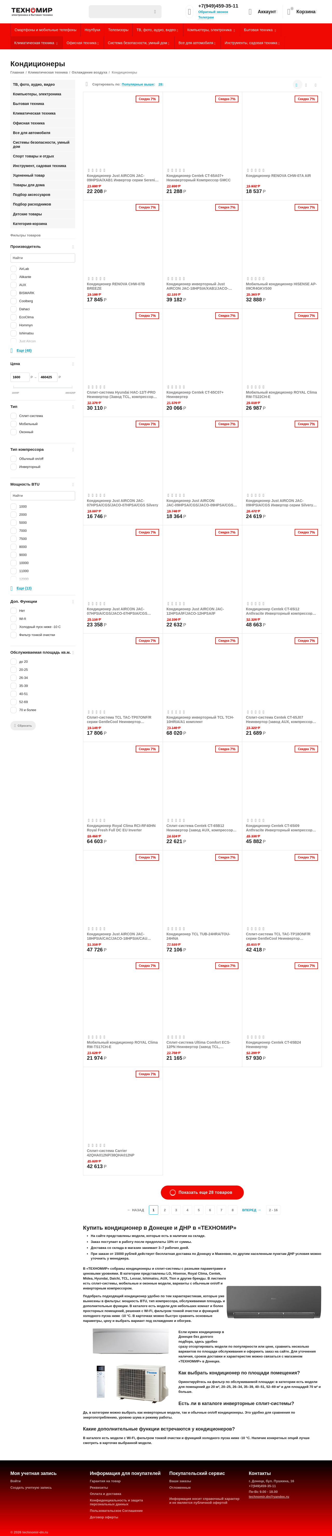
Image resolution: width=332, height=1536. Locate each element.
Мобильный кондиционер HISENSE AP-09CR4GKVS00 (281, 286)
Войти (15, 1481)
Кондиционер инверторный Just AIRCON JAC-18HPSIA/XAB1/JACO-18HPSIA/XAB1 (198, 286)
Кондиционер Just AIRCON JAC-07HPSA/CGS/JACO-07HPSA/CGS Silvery (122, 503)
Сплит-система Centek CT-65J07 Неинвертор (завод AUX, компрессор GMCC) (279, 719)
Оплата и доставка (105, 1494)
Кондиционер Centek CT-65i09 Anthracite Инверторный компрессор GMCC (279, 828)
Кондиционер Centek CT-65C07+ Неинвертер (195, 394)
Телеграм (206, 17)
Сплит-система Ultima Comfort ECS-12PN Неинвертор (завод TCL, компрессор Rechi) (199, 1044)
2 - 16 (273, 1210)
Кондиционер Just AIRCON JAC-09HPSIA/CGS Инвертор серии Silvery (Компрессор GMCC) (279, 503)
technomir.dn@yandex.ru (269, 1497)
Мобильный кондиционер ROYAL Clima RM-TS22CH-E (281, 394)
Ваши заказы (180, 1481)
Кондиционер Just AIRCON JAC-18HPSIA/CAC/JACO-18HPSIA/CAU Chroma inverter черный (117, 936)
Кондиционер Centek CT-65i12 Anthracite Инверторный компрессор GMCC (279, 611)
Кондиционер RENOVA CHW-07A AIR (278, 176)
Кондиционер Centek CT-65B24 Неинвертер (273, 1044)
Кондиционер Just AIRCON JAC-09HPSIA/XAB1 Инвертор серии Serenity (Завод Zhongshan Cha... (122, 178)
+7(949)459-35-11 (218, 6)
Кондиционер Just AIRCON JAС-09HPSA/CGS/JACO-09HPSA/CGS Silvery (200, 503)
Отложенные (180, 1487)
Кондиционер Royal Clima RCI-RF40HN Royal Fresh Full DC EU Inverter (121, 828)
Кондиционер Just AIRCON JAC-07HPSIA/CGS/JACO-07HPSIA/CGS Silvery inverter (117, 611)
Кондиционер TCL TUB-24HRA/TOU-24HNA (198, 936)
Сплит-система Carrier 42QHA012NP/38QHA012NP (110, 1153)
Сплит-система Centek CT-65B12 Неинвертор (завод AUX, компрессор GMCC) (200, 828)
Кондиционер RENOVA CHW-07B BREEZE (116, 286)
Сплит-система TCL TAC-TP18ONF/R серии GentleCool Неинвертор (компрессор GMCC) (278, 936)
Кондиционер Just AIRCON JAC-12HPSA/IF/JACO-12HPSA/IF (195, 611)
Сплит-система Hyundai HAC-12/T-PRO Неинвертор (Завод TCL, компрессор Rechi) (121, 394)
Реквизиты (99, 1487)
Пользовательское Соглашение (116, 1511)
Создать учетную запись (31, 1487)
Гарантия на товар (105, 1481)
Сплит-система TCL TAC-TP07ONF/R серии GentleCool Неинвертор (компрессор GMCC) (119, 719)
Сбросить (23, 725)
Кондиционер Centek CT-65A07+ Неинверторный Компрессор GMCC (199, 178)
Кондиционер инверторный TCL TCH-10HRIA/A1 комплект (200, 719)
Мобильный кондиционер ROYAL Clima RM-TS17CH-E (122, 1044)
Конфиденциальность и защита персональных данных (116, 1502)
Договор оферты (104, 1517)
